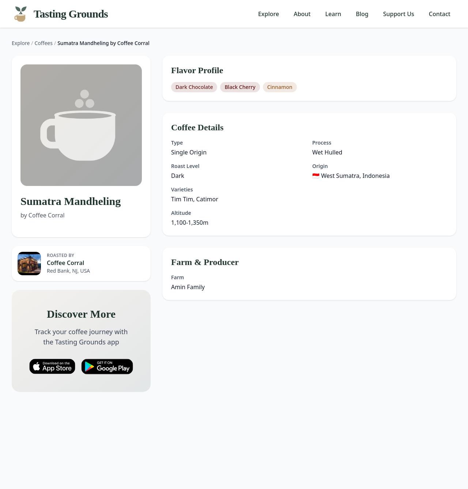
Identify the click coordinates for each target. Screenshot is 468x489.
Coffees (44, 43)
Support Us (398, 14)
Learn (333, 14)
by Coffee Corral (42, 215)
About (302, 14)
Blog (362, 14)
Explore (268, 14)
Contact (439, 14)
